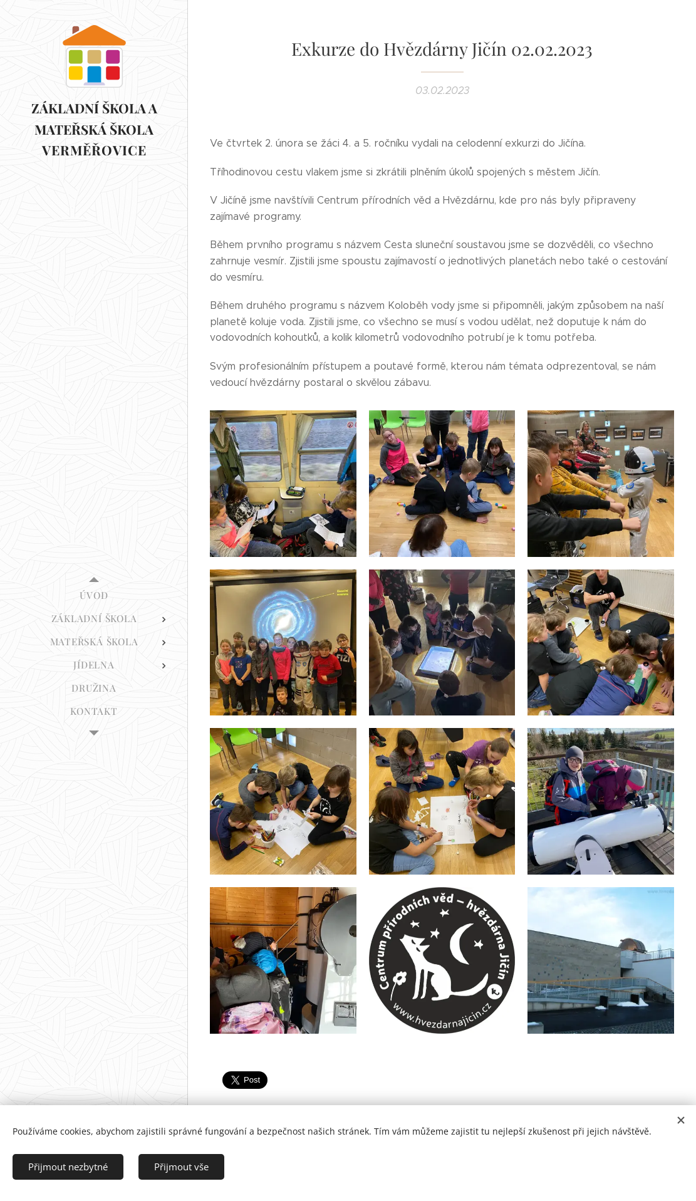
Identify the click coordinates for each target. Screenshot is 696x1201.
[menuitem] (94, 595)
